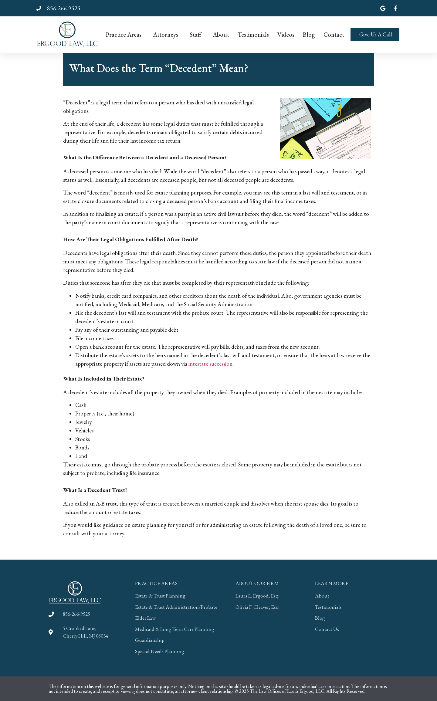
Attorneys (167, 35)
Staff (197, 35)
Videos (285, 35)
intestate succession (210, 363)
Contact (334, 35)
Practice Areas (125, 35)
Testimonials (253, 35)
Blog (309, 35)
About (221, 35)
